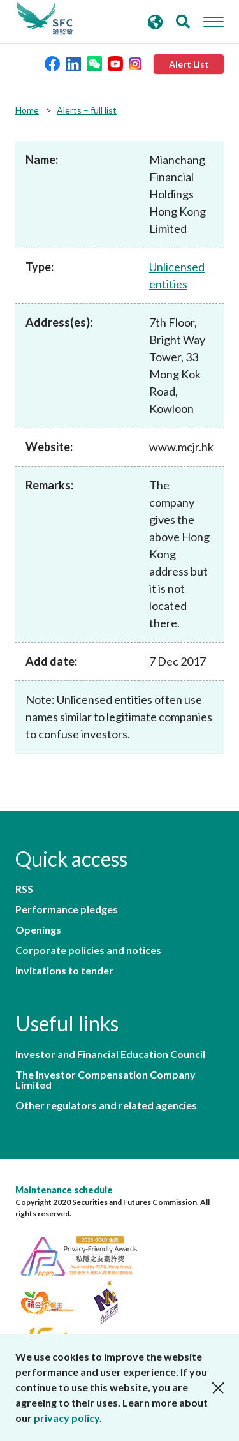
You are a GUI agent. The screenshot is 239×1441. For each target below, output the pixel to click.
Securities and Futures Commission (44, 18)
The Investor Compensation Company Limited (105, 1080)
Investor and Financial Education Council (110, 1054)
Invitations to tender (64, 971)
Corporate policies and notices (88, 950)
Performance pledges (66, 909)
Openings (38, 930)
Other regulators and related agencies (106, 1105)
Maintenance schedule (64, 1189)
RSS (24, 889)
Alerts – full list (87, 110)
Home (27, 110)
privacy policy (66, 1418)
